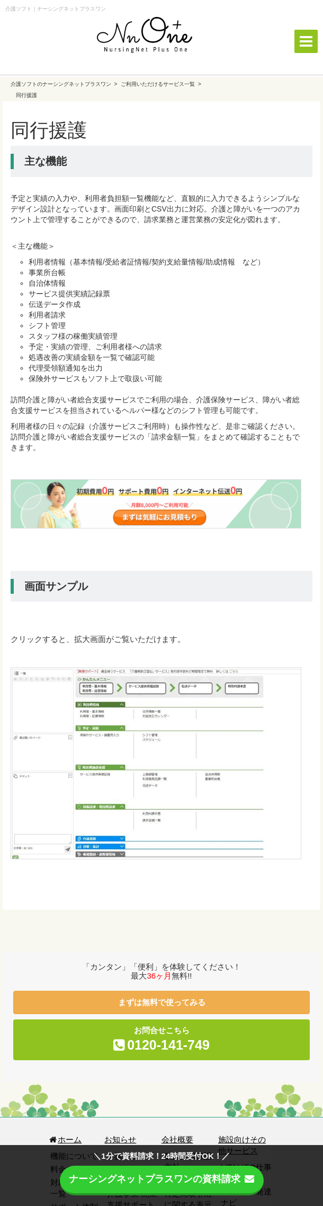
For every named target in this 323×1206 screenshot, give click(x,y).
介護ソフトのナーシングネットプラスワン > (65, 84)
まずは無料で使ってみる (161, 1002)
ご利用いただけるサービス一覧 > (161, 84)
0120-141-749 (168, 1044)
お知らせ (120, 1139)
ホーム (65, 1139)
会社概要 (177, 1139)
